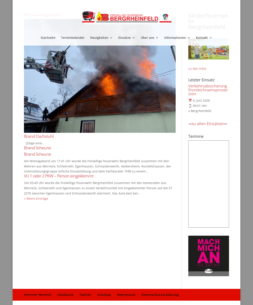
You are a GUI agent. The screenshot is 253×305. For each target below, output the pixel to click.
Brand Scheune (37, 148)
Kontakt (202, 38)
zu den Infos (197, 68)
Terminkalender (73, 38)
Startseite (48, 38)
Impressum (126, 295)
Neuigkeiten (99, 38)
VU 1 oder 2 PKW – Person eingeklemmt (58, 176)
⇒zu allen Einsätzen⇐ (208, 123)
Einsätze (124, 38)
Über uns (147, 38)
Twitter (85, 295)
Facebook (65, 295)
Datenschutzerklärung (160, 295)
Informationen (175, 38)
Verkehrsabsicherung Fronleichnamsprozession (208, 89)
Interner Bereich (38, 295)
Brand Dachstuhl (39, 136)
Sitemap (104, 295)
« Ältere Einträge (36, 198)
